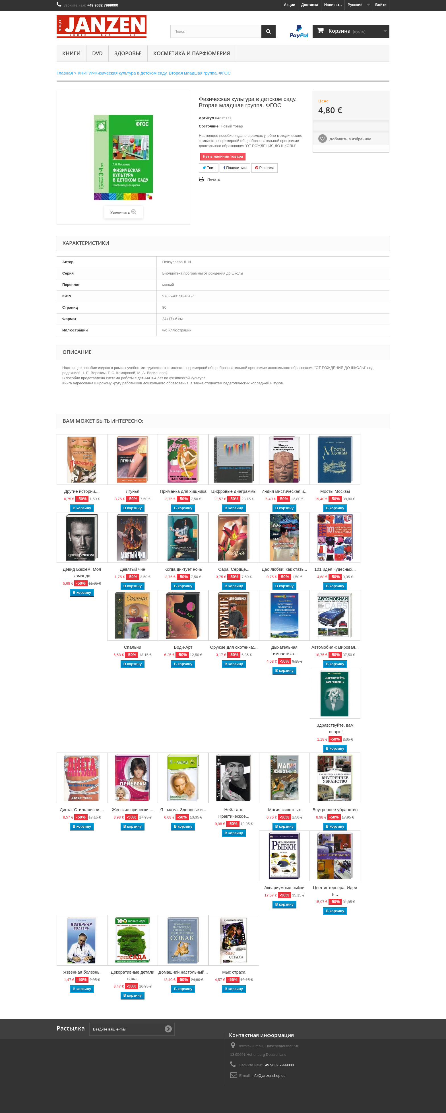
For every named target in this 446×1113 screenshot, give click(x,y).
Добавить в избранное (350, 139)
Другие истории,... (82, 491)
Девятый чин (132, 569)
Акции (289, 5)
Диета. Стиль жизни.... (82, 809)
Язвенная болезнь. (82, 972)
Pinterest (264, 168)
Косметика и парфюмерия (191, 53)
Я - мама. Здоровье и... (183, 809)
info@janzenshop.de (269, 1075)
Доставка (309, 5)
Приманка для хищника (183, 491)
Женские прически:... (132, 809)
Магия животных (284, 809)
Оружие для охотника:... (233, 647)
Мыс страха (233, 972)
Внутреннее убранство (335, 809)
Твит (209, 168)
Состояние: (209, 126)
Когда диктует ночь (183, 569)
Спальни (132, 647)
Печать (213, 179)
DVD (97, 53)
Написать (333, 5)
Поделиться (235, 168)
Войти (381, 5)
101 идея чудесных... (335, 569)
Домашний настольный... (183, 972)
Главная (65, 73)
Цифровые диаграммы (234, 491)
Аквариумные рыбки (284, 887)
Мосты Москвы (335, 491)
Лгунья (132, 491)
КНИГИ (71, 53)
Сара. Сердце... (233, 569)
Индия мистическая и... (284, 491)
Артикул (206, 118)
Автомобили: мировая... (335, 647)
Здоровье (128, 53)
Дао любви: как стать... (284, 569)
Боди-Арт (183, 647)
